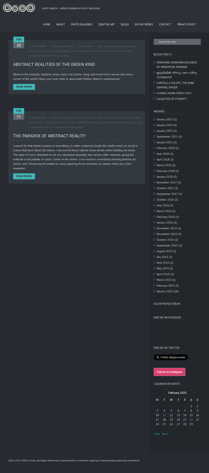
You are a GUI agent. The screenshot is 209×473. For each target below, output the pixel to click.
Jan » (165, 434)
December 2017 (167, 182)
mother (110, 50)
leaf (103, 50)
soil (74, 127)
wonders (64, 55)
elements (65, 122)
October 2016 (165, 199)
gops (46, 50)
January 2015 (165, 291)
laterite (38, 127)
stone (80, 127)
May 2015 (163, 268)
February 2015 (166, 285)
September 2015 (167, 245)
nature (128, 50)
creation (39, 122)
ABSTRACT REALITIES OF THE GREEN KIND (54, 64)
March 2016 (164, 211)
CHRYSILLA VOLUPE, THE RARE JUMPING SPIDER (175, 85)
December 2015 (167, 228)
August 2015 (164, 251)
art (116, 46)
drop (56, 122)
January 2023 (165, 131)
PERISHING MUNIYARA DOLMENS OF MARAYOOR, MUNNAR (177, 65)
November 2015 (167, 234)
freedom (91, 122)
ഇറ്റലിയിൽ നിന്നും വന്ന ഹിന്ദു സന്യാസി (177, 75)
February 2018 (166, 171)
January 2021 (165, 142)
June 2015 (163, 262)
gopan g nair (36, 50)
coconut (123, 46)
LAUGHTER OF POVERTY (172, 99)
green (85, 50)
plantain (48, 55)
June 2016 (163, 205)
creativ (48, 122)
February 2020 (166, 148)
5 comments (86, 46)
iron (31, 127)
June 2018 (163, 154)
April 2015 (163, 274)
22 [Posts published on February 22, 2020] (191, 419)
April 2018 (163, 159)
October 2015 (165, 240)
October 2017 (165, 188)
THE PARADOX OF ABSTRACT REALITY (49, 135)
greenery (95, 50)
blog (31, 122)
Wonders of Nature (63, 46)
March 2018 (164, 165)
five (73, 122)
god (99, 122)
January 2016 (165, 222)
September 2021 (167, 136)
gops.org (76, 50)
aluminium (121, 117)
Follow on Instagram (169, 372)
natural (119, 50)
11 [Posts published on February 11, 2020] (164, 415)
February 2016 (166, 217)
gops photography (60, 50)
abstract (109, 46)
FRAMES (80, 122)
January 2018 (165, 176)
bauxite (136, 117)
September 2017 (167, 194)
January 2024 (165, 125)
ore (53, 127)
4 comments (86, 117)
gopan (132, 46)
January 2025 (165, 119)
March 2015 (164, 280)
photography (36, 55)
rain (56, 55)
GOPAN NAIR (38, 46)
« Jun (157, 434)
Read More (24, 86)
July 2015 (162, 257)
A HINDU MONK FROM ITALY (174, 93)
